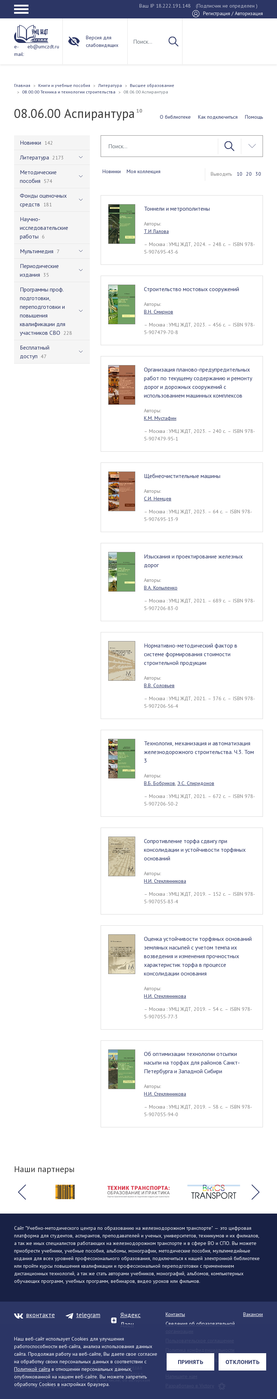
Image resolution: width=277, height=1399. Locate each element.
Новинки (111, 171)
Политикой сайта (32, 1369)
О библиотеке (175, 117)
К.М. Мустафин (160, 418)
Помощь (254, 117)
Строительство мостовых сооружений (191, 289)
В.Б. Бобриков (159, 783)
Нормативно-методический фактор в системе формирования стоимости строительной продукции (190, 654)
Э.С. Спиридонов (195, 783)
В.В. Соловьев (159, 685)
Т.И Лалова (156, 231)
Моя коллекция (144, 171)
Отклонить (242, 1361)
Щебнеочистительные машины (182, 475)
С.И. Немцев (157, 498)
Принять (190, 1361)
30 (258, 174)
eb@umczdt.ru (43, 46)
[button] (21, 1192)
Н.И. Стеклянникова (165, 881)
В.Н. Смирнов (158, 311)
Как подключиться (218, 117)
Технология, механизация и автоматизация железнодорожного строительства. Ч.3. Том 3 (199, 752)
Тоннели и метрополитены (177, 208)
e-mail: (19, 50)
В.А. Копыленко (160, 587)
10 (239, 174)
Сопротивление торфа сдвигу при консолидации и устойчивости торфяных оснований (195, 849)
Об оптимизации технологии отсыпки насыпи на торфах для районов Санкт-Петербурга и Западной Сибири (192, 1062)
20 (249, 174)
